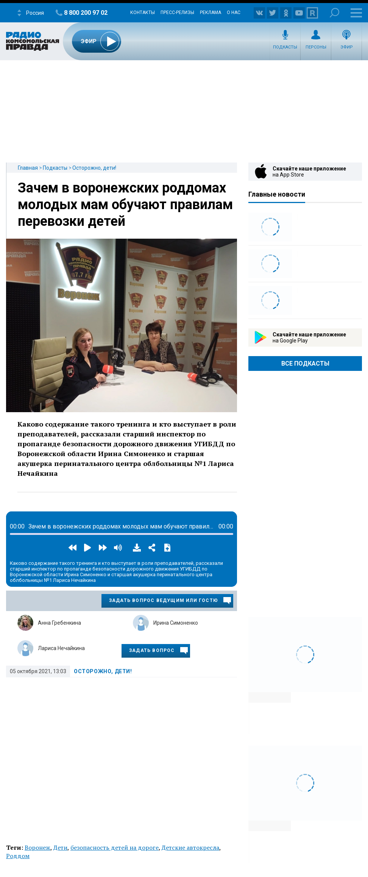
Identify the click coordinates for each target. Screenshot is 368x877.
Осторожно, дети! (94, 168)
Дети (60, 847)
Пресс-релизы (177, 12)
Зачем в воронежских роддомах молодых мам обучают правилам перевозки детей (125, 204)
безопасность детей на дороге (114, 847)
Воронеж (37, 847)
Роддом (18, 856)
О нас (233, 12)
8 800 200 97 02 (86, 12)
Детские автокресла (190, 847)
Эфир (346, 47)
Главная (28, 168)
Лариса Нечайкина (61, 648)
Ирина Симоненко (175, 623)
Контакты (142, 12)
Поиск (334, 12)
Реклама (210, 12)
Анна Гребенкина (59, 623)
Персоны (316, 47)
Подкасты (285, 47)
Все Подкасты (305, 363)
